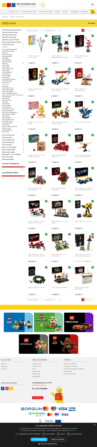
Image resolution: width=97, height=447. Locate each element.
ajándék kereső (14, 11)
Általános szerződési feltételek (74, 368)
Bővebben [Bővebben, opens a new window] (72, 430)
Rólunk (3, 363)
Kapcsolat (4, 366)
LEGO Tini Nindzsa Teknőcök (9, 126)
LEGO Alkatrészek (8, 135)
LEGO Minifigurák (8, 142)
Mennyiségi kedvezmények (11, 42)
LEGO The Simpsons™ (8, 110)
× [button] (95, 425)
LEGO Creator (6, 67)
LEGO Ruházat (7, 145)
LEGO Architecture (7, 54)
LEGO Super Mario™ (7, 123)
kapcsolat (65, 11)
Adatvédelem (68, 371)
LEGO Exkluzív (7, 137)
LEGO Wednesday (7, 130)
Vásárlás (67, 360)
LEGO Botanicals (6, 60)
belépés (76, 11)
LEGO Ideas (5, 86)
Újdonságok (36, 371)
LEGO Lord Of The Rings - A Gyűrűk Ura (12, 95)
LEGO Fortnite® (6, 75)
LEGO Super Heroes (7, 121)
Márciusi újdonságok (9, 147)
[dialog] (48, 435)
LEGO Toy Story (6, 128)
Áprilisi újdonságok (8, 150)
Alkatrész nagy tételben (10, 40)
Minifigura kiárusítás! (9, 35)
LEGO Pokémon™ (6, 107)
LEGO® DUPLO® (8, 44)
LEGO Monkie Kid (6, 100)
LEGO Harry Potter (7, 81)
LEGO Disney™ (6, 70)
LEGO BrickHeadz (7, 61)
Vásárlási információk (70, 366)
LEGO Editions (6, 74)
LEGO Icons (5, 84)
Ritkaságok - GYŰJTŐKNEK (11, 154)
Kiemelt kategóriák (39, 360)
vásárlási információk (45, 11)
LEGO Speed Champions (8, 114)
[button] (48, 444)
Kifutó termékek (7, 157)
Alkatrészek (36, 373)
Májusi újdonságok (8, 152)
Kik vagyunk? (6, 360)
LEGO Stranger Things (8, 119)
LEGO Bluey (5, 58)
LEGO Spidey (5, 116)
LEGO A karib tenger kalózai (9, 49)
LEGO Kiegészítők (8, 140)
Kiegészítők (36, 376)
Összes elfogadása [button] (39, 439)
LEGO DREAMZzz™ (7, 72)
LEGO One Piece (6, 105)
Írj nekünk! (37, 398)
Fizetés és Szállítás (70, 363)
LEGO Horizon (6, 82)
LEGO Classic (5, 65)
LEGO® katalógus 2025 (29, 11)
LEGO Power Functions (8, 109)
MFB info (4, 368)
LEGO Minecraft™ (6, 96)
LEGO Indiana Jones (7, 88)
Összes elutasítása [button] (57, 439)
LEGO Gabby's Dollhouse (8, 79)
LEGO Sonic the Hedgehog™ (9, 112)
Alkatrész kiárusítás (9, 37)
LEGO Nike (5, 102)
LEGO (34, 368)
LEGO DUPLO (36, 366)
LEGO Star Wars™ (6, 117)
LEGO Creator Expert (7, 68)
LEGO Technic (6, 124)
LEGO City (5, 63)
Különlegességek (8, 159)
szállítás (57, 11)
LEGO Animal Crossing (8, 51)
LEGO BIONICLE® (7, 56)
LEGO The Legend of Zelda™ (9, 93)
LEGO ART (5, 53)
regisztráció (84, 11)
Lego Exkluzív (36, 363)
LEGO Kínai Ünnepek (7, 91)
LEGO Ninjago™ (6, 103)
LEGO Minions (6, 98)
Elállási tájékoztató (70, 373)
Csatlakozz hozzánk (9, 383)
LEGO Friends (5, 77)
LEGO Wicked (5, 131)
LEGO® (4, 47)
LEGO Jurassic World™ (8, 89)
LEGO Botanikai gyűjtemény (12, 30)
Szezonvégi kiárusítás (10, 32)
